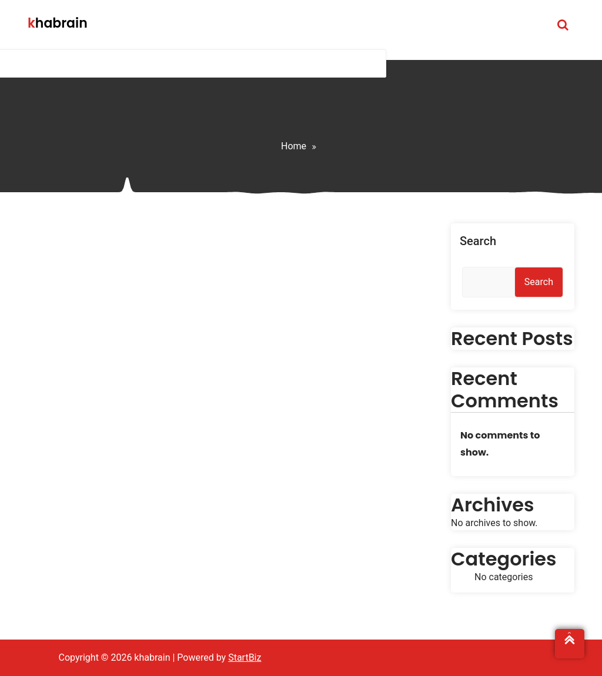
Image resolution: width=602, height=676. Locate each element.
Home (293, 146)
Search (478, 241)
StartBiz (244, 657)
